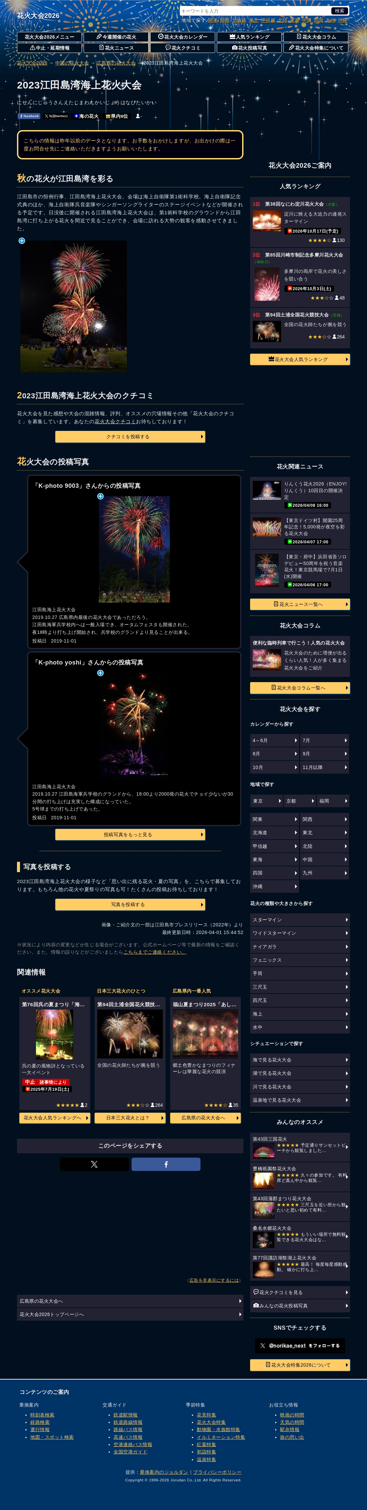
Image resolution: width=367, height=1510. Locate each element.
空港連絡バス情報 (133, 1444)
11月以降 (313, 767)
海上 (257, 1014)
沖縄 (343, 20)
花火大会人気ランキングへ (53, 1117)
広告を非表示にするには (214, 1280)
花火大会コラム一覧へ (298, 687)
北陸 (283, 20)
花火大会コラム (316, 37)
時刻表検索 (42, 1414)
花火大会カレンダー (183, 37)
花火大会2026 (38, 15)
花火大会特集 (211, 1422)
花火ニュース (116, 48)
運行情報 (40, 1429)
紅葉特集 (206, 1444)
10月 (258, 767)
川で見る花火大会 (272, 1086)
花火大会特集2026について (298, 1365)
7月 (306, 740)
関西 (225, 20)
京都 (291, 801)
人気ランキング (250, 37)
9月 (306, 753)
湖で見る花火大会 (272, 1073)
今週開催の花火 (117, 37)
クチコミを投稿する (128, 436)
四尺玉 (260, 1000)
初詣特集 (206, 1451)
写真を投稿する (128, 904)
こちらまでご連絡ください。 (155, 952)
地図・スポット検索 (52, 1437)
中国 (307, 20)
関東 (213, 20)
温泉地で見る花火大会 (277, 1100)
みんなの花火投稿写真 (280, 1305)
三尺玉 (260, 987)
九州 (331, 20)
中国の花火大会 (72, 63)
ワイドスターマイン (274, 933)
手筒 (257, 973)
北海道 (239, 20)
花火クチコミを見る (278, 1292)
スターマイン (267, 919)
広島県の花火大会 (116, 63)
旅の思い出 (292, 1437)
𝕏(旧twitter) (56, 116)
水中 (257, 1027)
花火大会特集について (316, 48)
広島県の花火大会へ (203, 1117)
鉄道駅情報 (126, 1414)
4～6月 (260, 740)
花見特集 (206, 1414)
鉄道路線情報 (128, 1422)
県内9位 (117, 116)
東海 (295, 20)
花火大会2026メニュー (50, 37)
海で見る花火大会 (272, 1059)
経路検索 (40, 1422)
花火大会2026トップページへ (52, 1314)
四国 (319, 20)
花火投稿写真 (249, 48)
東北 (254, 20)
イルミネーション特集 (221, 1437)
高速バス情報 (128, 1437)
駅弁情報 (289, 1429)
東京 (258, 801)
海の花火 (86, 116)
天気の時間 (292, 1422)
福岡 (324, 801)
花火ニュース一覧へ (298, 604)
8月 (256, 753)
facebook (29, 116)
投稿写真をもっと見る (128, 834)
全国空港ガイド (131, 1451)
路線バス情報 (128, 1429)
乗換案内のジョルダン (164, 1472)
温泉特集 (206, 1459)
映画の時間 (292, 1414)
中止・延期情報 (50, 48)
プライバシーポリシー (217, 1472)
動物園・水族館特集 (218, 1429)
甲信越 (268, 20)
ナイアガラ (265, 946)
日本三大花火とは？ (128, 1117)
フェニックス (267, 960)
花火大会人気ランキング (298, 359)
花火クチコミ (183, 48)
